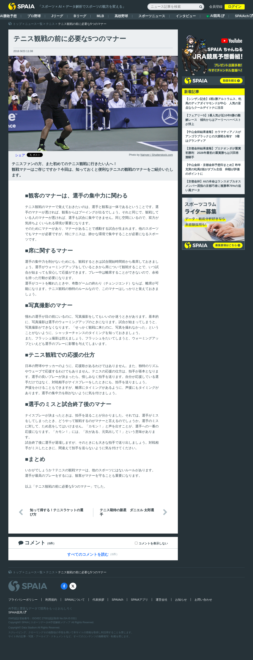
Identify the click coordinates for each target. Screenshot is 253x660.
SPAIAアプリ (139, 599)
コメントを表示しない (153, 543)
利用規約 (51, 599)
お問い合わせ (203, 599)
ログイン (234, 6)
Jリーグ (57, 16)
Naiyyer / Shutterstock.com (156, 154)
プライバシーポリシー (23, 599)
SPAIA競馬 (17, 612)
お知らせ (181, 599)
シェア (20, 155)
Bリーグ (80, 16)
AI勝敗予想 (8, 16)
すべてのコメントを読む (88, 554)
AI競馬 (215, 16)
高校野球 (121, 16)
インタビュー (186, 16)
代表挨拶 (98, 599)
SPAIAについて (75, 599)
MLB (100, 16)
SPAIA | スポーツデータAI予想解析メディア (46, 622)
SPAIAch (244, 16)
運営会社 (161, 599)
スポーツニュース (151, 16)
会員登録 (216, 6)
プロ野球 (34, 16)
